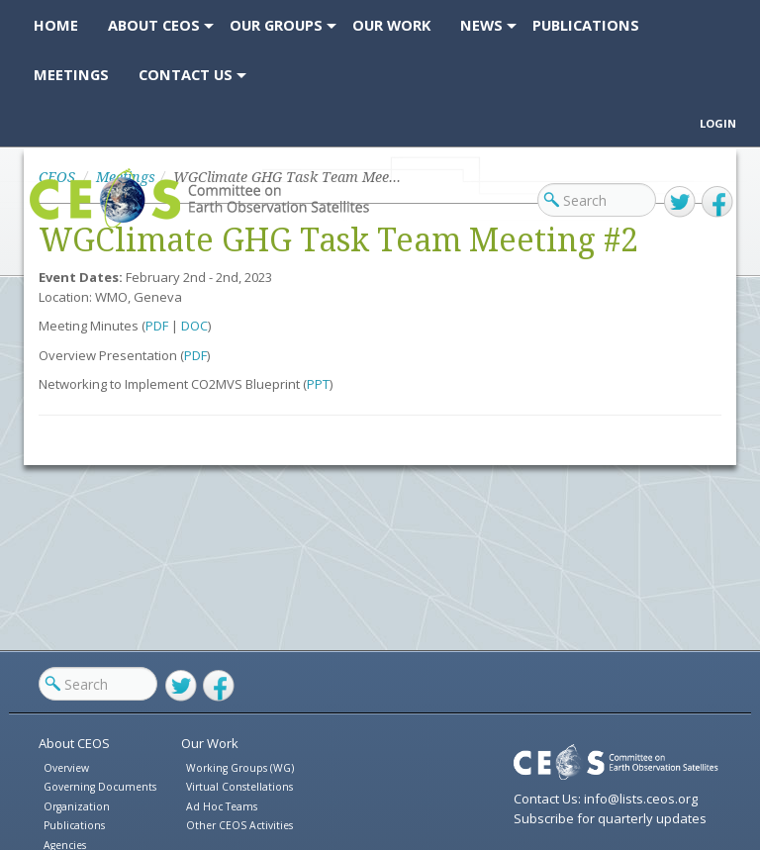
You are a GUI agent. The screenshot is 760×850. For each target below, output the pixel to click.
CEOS (46, 227)
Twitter (680, 202)
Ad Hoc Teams (221, 806)
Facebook (717, 202)
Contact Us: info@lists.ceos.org (606, 798)
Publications (74, 825)
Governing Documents (100, 787)
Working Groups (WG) (240, 768)
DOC (194, 325)
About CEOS (74, 743)
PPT (318, 384)
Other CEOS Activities (239, 825)
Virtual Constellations (239, 787)
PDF (156, 325)
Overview (66, 768)
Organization (77, 806)
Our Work (209, 743)
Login (718, 123)
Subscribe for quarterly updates (610, 818)
